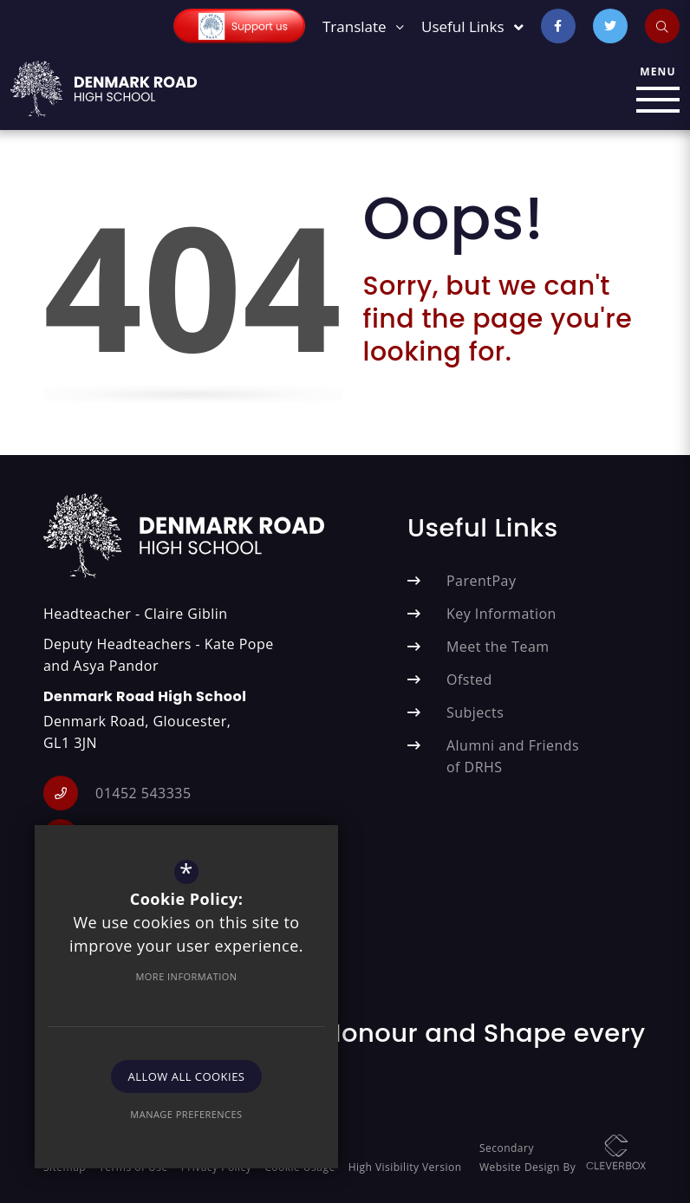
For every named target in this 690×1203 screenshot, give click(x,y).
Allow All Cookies (186, 1076)
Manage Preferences (186, 1114)
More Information (186, 976)
